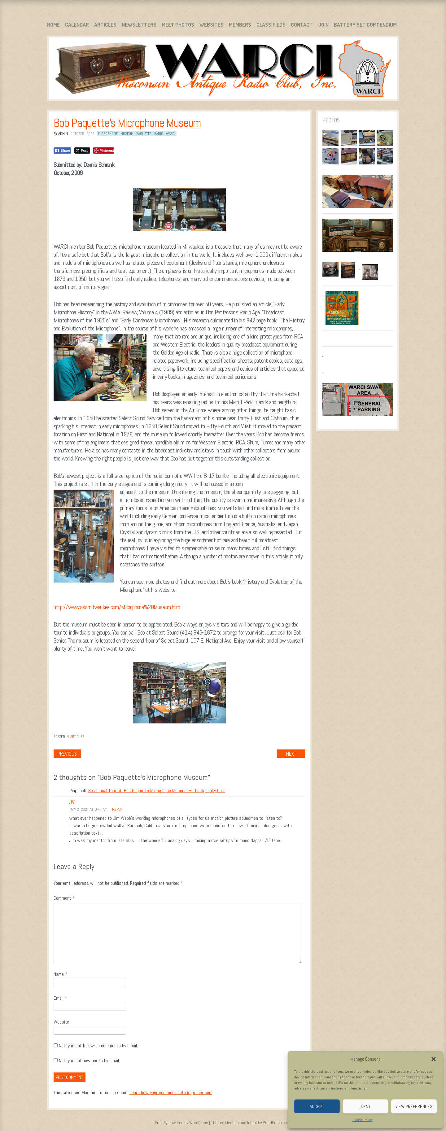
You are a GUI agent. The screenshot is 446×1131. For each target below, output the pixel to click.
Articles (105, 24)
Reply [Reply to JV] (117, 809)
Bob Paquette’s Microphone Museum (127, 123)
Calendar (77, 24)
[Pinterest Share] (103, 150)
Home (53, 24)
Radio (158, 133)
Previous (67, 754)
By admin (61, 133)
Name (61, 974)
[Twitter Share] (82, 150)
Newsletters (139, 24)
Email (60, 998)
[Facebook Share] (63, 150)
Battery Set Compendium (365, 24)
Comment (64, 898)
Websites (211, 24)
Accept (317, 1106)
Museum (126, 133)
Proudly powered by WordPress (181, 1122)
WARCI (171, 133)
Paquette (143, 133)
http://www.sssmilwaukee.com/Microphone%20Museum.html (118, 607)
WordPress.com (276, 1122)
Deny (365, 1106)
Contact (302, 24)
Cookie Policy (362, 1119)
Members (240, 24)
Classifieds (271, 24)
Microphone (108, 133)
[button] (434, 1059)
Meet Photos (178, 24)
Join (323, 24)
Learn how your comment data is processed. (170, 1092)
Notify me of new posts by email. (89, 1060)
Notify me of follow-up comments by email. (98, 1045)
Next (291, 754)
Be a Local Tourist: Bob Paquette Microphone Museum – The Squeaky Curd (156, 790)
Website (61, 1022)
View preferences (414, 1106)
